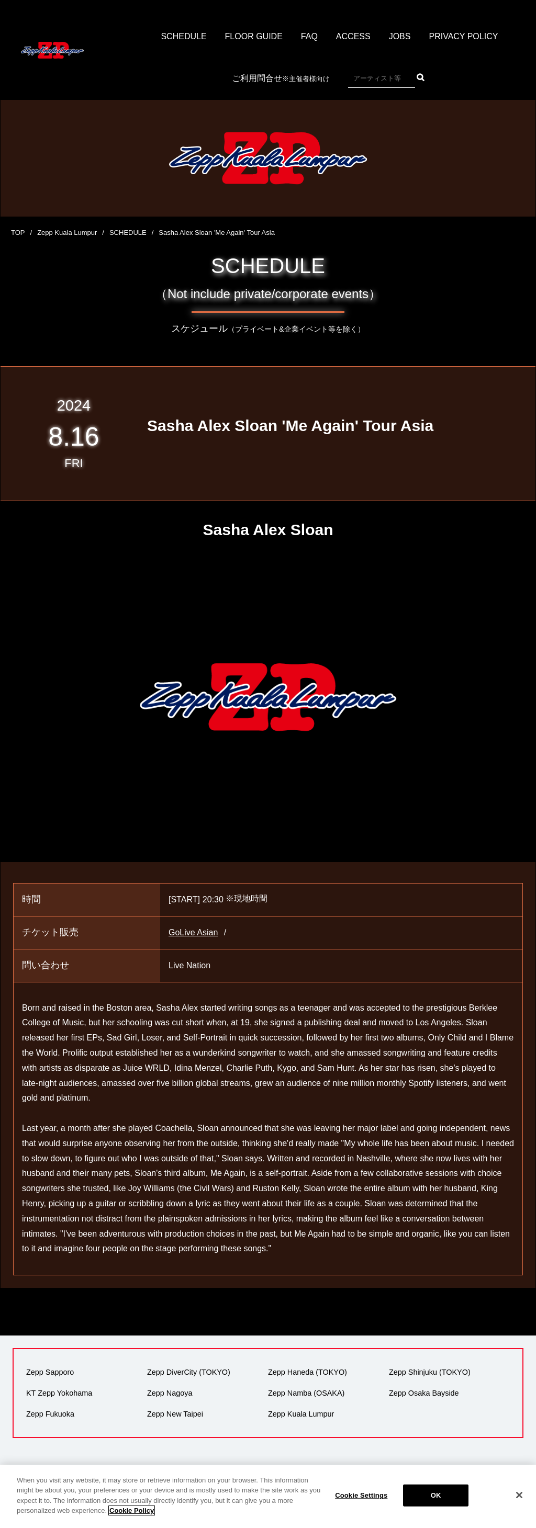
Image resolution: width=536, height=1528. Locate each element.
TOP (18, 232)
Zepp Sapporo (50, 1372)
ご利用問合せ (281, 79)
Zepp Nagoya (169, 1393)
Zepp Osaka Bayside (424, 1393)
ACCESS (353, 36)
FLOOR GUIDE (254, 36)
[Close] (519, 1503)
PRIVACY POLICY (463, 36)
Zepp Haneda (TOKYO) (307, 1372)
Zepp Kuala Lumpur (67, 232)
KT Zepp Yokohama (59, 1393)
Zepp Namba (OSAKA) (306, 1393)
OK (436, 1504)
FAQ (309, 36)
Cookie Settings (361, 1504)
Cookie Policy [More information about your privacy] (131, 1519)
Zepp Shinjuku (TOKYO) (430, 1372)
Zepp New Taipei (175, 1414)
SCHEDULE (183, 36)
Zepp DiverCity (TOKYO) (188, 1372)
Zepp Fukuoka (50, 1414)
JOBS (400, 36)
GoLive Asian (193, 932)
